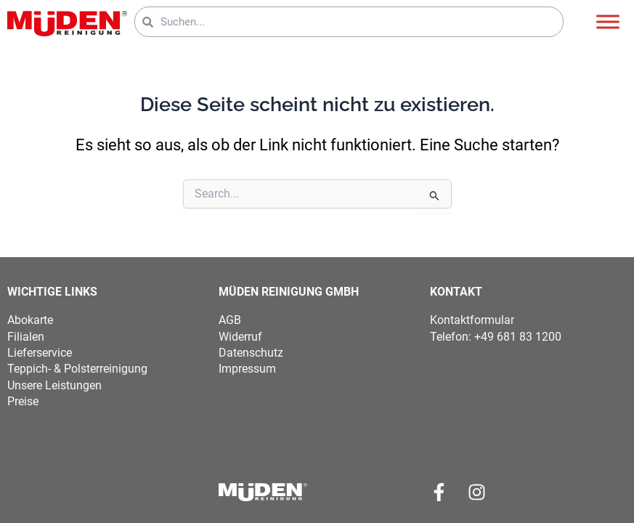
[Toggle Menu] (607, 21)
